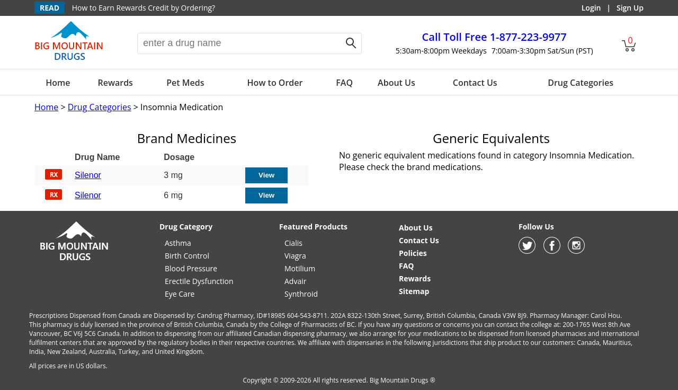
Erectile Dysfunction (199, 281)
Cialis (293, 243)
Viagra (295, 256)
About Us (396, 82)
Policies (413, 253)
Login (591, 8)
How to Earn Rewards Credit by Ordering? (143, 8)
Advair (295, 281)
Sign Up (630, 8)
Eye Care (179, 294)
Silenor (88, 175)
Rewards (114, 82)
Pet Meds (185, 82)
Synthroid (301, 294)
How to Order (275, 82)
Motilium (299, 268)
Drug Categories (580, 82)
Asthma (178, 243)
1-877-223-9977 (494, 37)
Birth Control (187, 256)
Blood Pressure (191, 268)
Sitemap (414, 291)
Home (58, 82)
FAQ (344, 82)
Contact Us (475, 82)
